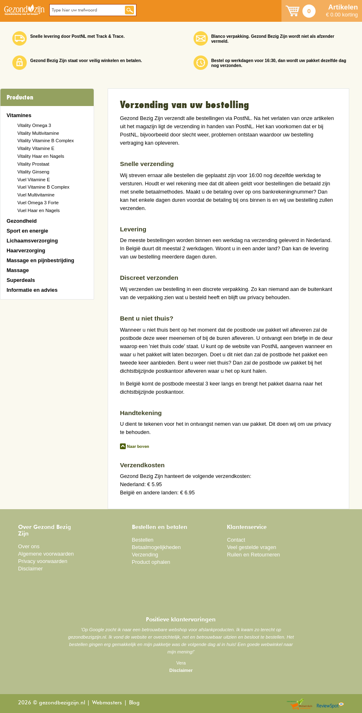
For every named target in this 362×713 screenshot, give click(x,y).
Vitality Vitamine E (35, 148)
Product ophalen (151, 562)
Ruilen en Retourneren (253, 554)
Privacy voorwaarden (42, 561)
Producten (20, 97)
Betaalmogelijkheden (156, 547)
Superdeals (21, 280)
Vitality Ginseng (33, 171)
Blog (134, 703)
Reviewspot (330, 704)
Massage (18, 270)
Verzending (145, 554)
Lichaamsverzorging (32, 241)
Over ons (28, 546)
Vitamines (19, 115)
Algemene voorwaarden (46, 554)
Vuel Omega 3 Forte (38, 202)
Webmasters (107, 703)
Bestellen (143, 540)
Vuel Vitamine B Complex (43, 187)
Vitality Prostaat (33, 164)
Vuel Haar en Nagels (38, 210)
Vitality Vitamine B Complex (45, 140)
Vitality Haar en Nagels (40, 156)
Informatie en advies (32, 290)
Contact (236, 540)
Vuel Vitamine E (33, 179)
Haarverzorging (26, 250)
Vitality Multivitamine (38, 133)
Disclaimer (30, 568)
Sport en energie (27, 231)
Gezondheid (22, 221)
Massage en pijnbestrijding (40, 260)
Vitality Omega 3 (34, 125)
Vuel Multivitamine (36, 194)
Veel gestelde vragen (251, 547)
